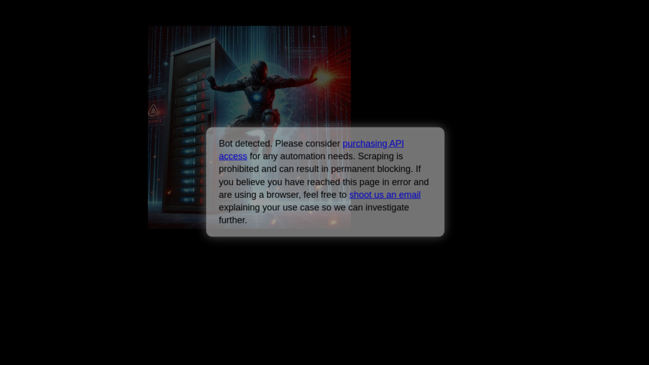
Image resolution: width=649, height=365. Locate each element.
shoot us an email (385, 195)
